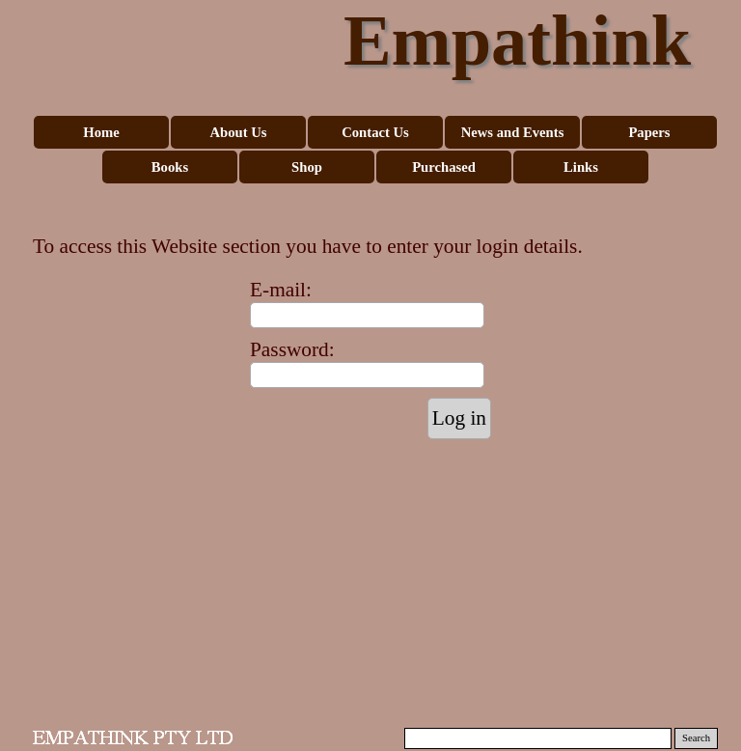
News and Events (512, 132)
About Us (237, 132)
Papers (649, 132)
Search (696, 738)
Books (169, 167)
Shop (306, 167)
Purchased (444, 167)
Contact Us (375, 132)
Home (101, 132)
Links (580, 167)
